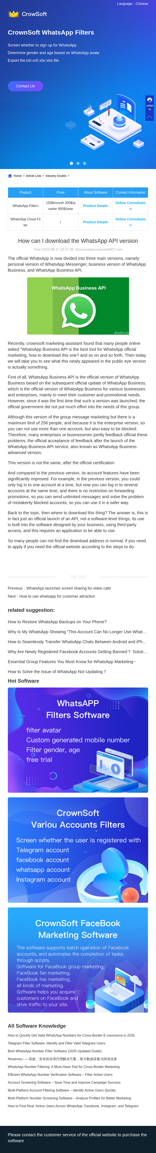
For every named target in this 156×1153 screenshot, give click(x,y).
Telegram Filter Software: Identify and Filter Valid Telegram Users (56, 1043)
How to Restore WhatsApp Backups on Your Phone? (57, 621)
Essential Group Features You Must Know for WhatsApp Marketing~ (72, 661)
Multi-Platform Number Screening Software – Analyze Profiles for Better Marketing (69, 1098)
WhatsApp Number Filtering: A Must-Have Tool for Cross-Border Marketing (64, 1067)
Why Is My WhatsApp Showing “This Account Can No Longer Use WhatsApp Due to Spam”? (78, 631)
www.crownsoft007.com (104, 249)
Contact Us (25, 86)
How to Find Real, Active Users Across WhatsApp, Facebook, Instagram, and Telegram (73, 1106)
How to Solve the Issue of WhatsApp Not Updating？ (57, 671)
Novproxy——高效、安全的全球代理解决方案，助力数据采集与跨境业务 (62, 1059)
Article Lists (33, 175)
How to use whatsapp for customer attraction (57, 596)
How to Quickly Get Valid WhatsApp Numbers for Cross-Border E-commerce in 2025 (71, 1035)
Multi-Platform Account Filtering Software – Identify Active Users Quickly (62, 1090)
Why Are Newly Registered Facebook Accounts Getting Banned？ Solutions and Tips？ (78, 651)
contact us (149, 107)
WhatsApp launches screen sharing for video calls (69, 588)
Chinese (142, 4)
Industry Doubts (55, 175)
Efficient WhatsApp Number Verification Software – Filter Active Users (60, 1074)
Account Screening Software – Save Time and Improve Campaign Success (64, 1082)
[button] (71, 163)
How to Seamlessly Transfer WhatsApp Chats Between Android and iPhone (78, 641)
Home (18, 175)
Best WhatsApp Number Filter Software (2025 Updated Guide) (55, 1051)
